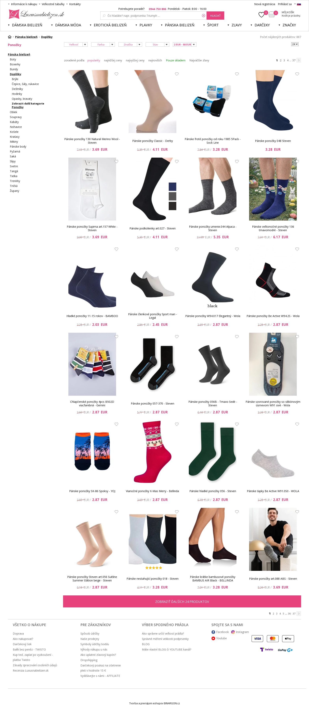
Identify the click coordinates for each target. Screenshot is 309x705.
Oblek (13, 112)
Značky (289, 25)
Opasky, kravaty (22, 99)
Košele (14, 132)
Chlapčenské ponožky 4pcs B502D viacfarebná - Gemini (92, 403)
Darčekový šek (22, 644)
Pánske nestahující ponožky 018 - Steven (153, 578)
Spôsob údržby (89, 633)
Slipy (13, 161)
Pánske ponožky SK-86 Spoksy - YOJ (92, 491)
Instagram (242, 632)
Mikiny (14, 141)
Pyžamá (15, 151)
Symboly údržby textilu (94, 644)
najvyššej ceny (135, 60)
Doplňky (15, 74)
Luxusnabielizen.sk (36, 14)
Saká (13, 156)
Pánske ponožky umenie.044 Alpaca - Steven (212, 228)
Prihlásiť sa (285, 4)
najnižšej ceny (113, 60)
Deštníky (17, 89)
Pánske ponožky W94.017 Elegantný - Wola (212, 316)
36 (289, 613)
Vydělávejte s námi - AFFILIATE (100, 676)
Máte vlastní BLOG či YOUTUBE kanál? (166, 649)
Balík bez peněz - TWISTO (29, 649)
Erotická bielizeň (110, 25)
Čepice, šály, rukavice (25, 84)
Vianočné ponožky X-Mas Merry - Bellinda (152, 491)
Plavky (146, 25)
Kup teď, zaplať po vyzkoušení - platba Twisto (33, 657)
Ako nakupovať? (23, 639)
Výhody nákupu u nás (93, 649)
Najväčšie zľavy (199, 60)
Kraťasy (15, 137)
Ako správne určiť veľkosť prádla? (163, 633)
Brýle (15, 79)
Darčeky (262, 25)
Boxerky (15, 64)
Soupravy (16, 117)
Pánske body (18, 146)
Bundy (14, 69)
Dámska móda (68, 25)
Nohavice (16, 127)
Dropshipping (88, 660)
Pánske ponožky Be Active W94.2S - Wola (273, 316)
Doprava (18, 633)
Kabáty (14, 122)
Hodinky (17, 94)
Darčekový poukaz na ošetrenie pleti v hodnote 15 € (100, 667)
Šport (213, 25)
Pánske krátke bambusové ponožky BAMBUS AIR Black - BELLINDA (212, 578)
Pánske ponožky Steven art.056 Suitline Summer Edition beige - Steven (92, 578)
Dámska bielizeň (27, 25)
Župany (14, 191)
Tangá (14, 171)
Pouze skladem (175, 60)
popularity (93, 60)
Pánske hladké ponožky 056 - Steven (212, 491)
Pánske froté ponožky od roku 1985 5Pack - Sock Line (213, 140)
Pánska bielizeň (180, 25)
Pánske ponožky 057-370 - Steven (152, 403)
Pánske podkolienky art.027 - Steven (152, 228)
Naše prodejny (89, 639)
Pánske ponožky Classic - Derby (152, 141)
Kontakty (75, 4)
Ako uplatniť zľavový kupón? (98, 655)
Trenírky (15, 181)
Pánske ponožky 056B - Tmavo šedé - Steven (212, 403)
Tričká (14, 186)
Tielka (13, 176)
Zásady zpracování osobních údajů (35, 665)
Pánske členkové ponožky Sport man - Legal (152, 316)
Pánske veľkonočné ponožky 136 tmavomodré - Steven (273, 228)
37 (293, 60)
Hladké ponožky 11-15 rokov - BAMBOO (92, 316)
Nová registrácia (264, 4)
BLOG (146, 644)
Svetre (14, 166)
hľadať (215, 16)
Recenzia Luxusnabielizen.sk (30, 670)
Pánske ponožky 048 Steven (273, 141)
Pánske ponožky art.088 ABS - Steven (273, 578)
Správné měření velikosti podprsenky (165, 639)
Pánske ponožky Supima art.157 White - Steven (92, 228)
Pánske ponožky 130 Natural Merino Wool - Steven (92, 140)
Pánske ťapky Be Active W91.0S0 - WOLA (273, 491)
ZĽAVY (237, 25)
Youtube (221, 638)
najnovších (155, 60)
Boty (13, 59)
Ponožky (18, 107)
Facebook (222, 632)
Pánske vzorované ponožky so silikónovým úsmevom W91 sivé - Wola (273, 403)
